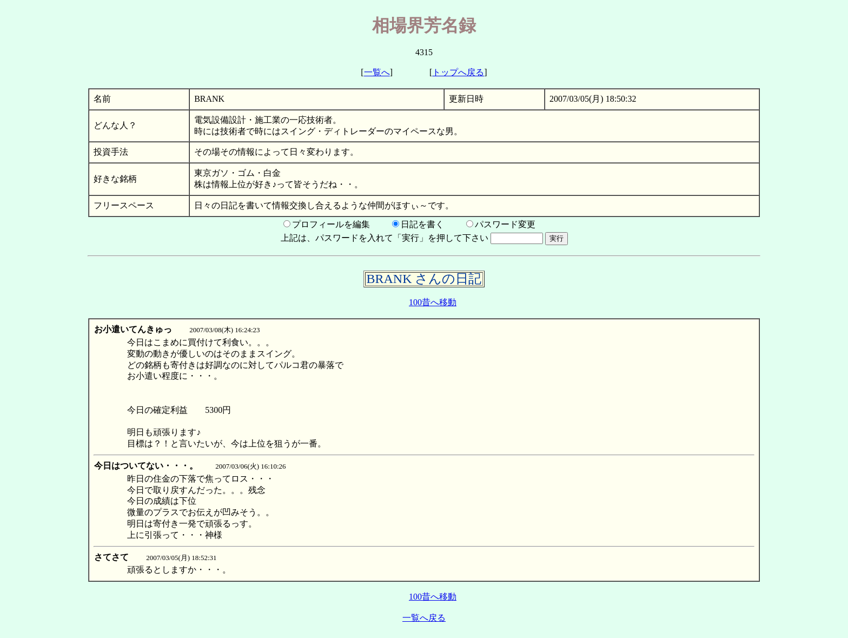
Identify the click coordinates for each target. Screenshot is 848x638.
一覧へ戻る (424, 617)
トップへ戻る (458, 72)
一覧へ (377, 72)
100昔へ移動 (432, 302)
